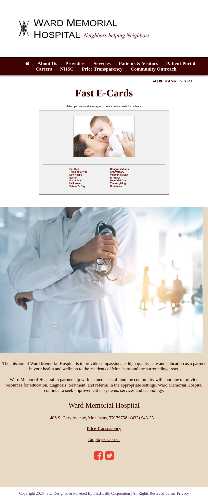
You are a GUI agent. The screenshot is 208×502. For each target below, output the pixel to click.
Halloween (75, 183)
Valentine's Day (119, 174)
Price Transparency (102, 69)
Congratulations (119, 169)
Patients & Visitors (138, 63)
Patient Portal (180, 63)
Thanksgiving (118, 183)
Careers (44, 69)
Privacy (183, 493)
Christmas (116, 186)
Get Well (74, 169)
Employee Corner (104, 439)
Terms (171, 493)
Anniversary (117, 172)
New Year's (75, 174)
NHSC (67, 69)
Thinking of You (78, 172)
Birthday (115, 177)
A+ (190, 81)
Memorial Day (118, 180)
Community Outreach (154, 69)
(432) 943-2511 (144, 417)
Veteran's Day (77, 186)
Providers (75, 63)
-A (180, 81)
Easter (73, 177)
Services (102, 63)
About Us (47, 63)
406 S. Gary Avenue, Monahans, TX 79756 (89, 417)
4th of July (75, 180)
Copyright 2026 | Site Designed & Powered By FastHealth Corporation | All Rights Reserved (91, 493)
